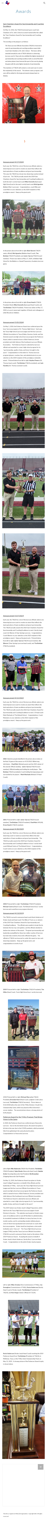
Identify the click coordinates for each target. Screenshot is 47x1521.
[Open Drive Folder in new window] (40, 1467)
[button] (2, 3)
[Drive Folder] (23, 1485)
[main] (23, 11)
